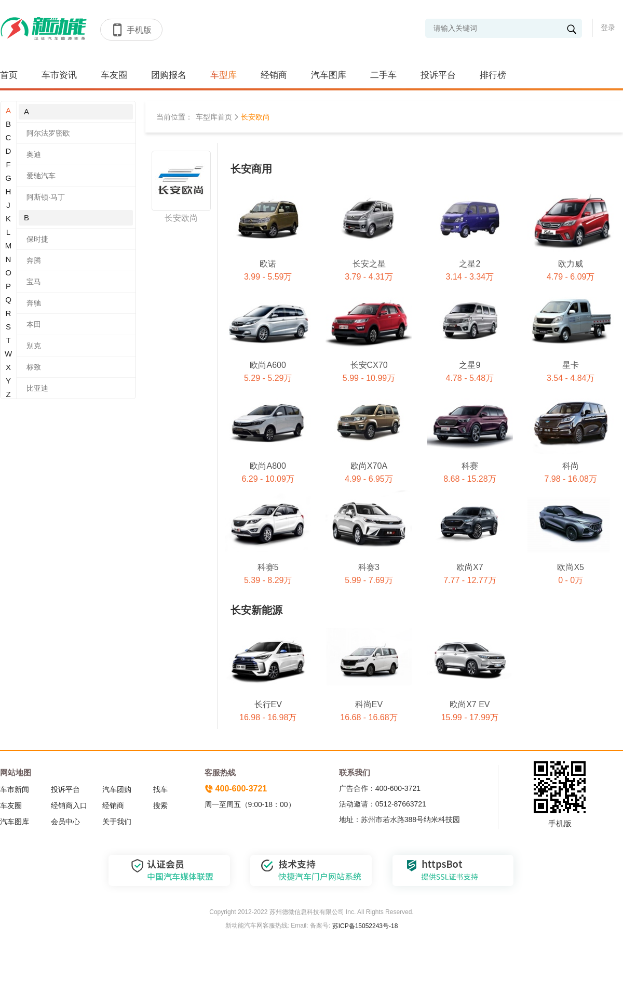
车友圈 (114, 75)
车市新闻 (14, 789)
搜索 (160, 805)
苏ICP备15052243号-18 (364, 926)
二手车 (383, 75)
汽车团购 (116, 789)
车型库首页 (214, 117)
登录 (608, 27)
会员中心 (65, 821)
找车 (160, 789)
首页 (9, 75)
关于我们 (116, 821)
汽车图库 (328, 75)
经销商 (274, 75)
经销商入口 (69, 805)
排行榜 (493, 75)
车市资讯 (59, 75)
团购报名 (168, 75)
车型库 (223, 75)
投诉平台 (438, 75)
